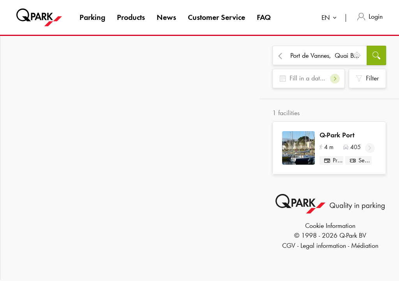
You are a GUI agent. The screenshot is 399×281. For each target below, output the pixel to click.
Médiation (364, 248)
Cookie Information (330, 228)
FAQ (264, 17)
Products (131, 17)
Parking (92, 17)
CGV (288, 248)
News (166, 17)
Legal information (323, 248)
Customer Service (216, 17)
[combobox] (330, 18)
